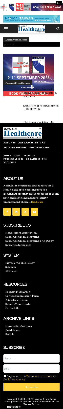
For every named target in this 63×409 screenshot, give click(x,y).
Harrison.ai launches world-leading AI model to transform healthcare (40, 93)
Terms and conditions (39, 376)
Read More (37, 202)
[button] (5, 28)
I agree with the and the (30, 377)
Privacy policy (16, 379)
